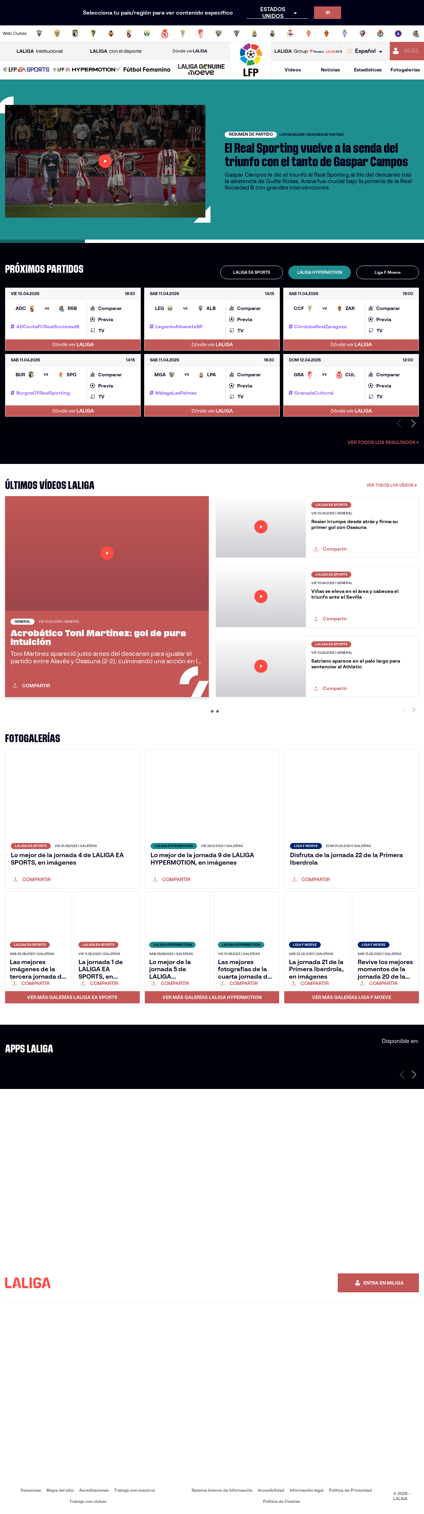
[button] (26, 70)
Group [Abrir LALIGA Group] (291, 51)
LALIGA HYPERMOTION (319, 272)
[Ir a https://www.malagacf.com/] (219, 33)
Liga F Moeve (388, 272)
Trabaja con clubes (87, 1501)
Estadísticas (368, 69)
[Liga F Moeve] (147, 70)
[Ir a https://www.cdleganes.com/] (147, 33)
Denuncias (31, 1490)
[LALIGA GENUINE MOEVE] (201, 70)
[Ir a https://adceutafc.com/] (129, 33)
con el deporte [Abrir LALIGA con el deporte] (115, 51)
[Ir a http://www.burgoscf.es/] (75, 33)
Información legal (306, 1490)
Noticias (330, 69)
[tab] (251, 272)
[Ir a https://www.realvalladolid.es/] (380, 33)
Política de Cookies (281, 1501)
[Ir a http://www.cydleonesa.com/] (165, 33)
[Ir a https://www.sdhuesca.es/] (362, 33)
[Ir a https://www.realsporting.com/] (309, 33)
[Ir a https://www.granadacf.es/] (201, 33)
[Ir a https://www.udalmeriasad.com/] (57, 33)
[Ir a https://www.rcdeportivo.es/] (290, 33)
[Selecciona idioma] (366, 51)
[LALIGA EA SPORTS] (26, 70)
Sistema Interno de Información (222, 1490)
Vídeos (293, 69)
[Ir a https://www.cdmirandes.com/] (236, 33)
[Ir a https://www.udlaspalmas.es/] (254, 33)
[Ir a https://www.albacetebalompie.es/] (39, 33)
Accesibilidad (271, 1490)
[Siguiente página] (414, 1074)
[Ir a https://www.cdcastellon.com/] (111, 33)
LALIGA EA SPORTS (251, 272)
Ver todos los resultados (383, 442)
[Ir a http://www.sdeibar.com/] (344, 33)
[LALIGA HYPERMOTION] (86, 70)
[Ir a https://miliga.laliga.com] (407, 51)
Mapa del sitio (60, 1490)
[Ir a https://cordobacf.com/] (183, 33)
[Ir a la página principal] (250, 76)
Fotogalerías (405, 69)
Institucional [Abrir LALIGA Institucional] (40, 51)
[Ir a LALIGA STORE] (326, 51)
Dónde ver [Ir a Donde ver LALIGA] (190, 51)
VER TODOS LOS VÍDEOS (391, 485)
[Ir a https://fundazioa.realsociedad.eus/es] (416, 33)
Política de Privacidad (350, 1490)
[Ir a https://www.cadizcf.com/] (93, 33)
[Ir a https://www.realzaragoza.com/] (326, 33)
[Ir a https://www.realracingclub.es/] (272, 33)
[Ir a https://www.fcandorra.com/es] (398, 33)
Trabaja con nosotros (134, 1490)
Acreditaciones (94, 1490)
